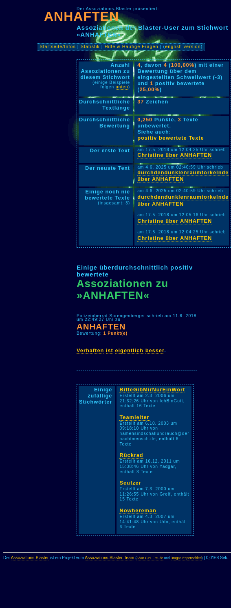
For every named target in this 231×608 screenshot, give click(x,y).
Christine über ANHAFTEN (174, 155)
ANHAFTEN (81, 16)
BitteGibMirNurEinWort (152, 389)
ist (109, 350)
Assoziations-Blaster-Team (109, 557)
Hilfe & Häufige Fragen (131, 46)
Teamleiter (134, 417)
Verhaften (90, 350)
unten (122, 87)
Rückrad (131, 455)
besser (155, 350)
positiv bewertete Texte (170, 138)
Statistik (90, 46)
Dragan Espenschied (186, 558)
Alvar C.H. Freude (149, 558)
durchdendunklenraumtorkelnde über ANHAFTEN (183, 175)
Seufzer (130, 483)
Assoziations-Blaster (30, 557)
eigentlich (129, 350)
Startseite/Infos (58, 46)
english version (183, 46)
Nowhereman (137, 510)
